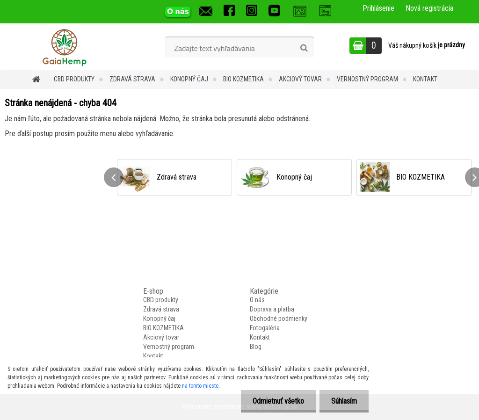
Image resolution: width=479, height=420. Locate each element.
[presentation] (113, 177)
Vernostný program (367, 79)
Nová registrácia (429, 8)
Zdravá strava (132, 79)
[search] (304, 48)
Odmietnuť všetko (278, 401)
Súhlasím (344, 401)
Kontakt (425, 79)
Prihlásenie (378, 8)
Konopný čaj (189, 79)
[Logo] (64, 46)
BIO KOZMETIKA (243, 79)
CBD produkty (74, 79)
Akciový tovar (300, 79)
